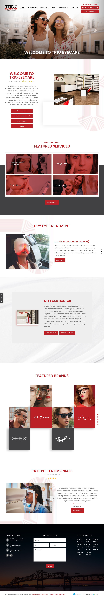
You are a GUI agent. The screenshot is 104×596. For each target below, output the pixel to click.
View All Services (52, 202)
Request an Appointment (22, 116)
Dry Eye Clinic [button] (44, 8)
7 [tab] (97, 424)
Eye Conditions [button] (64, 8)
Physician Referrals (90, 11)
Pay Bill (22, 126)
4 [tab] (97, 419)
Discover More (21, 111)
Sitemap (62, 593)
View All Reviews (77, 510)
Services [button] (54, 8)
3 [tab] (101, 253)
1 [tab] (101, 249)
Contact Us (74, 8)
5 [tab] (97, 420)
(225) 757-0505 (15, 545)
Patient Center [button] (33, 8)
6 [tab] (97, 422)
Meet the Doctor (52, 333)
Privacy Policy (53, 593)
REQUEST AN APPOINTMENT (90, 8)
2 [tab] (101, 251)
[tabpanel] (52, 251)
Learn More (59, 260)
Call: (90, 4)
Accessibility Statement (40, 593)
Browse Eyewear (21, 121)
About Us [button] (23, 8)
